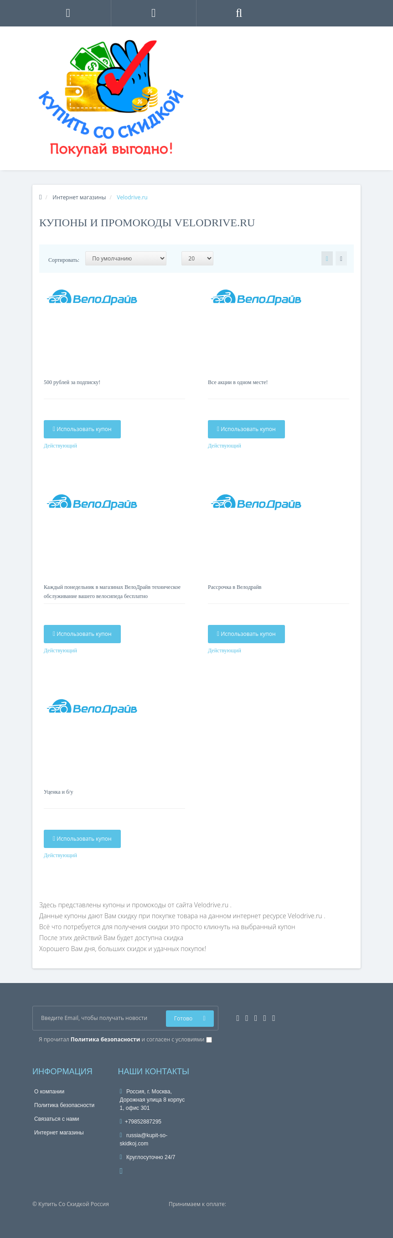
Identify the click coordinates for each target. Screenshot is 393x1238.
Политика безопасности (64, 1105)
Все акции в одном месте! (238, 382)
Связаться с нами (56, 1119)
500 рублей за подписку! (72, 382)
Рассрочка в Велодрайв (235, 587)
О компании (49, 1091)
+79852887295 (141, 1121)
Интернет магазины (59, 1132)
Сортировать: (63, 260)
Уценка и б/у (58, 792)
